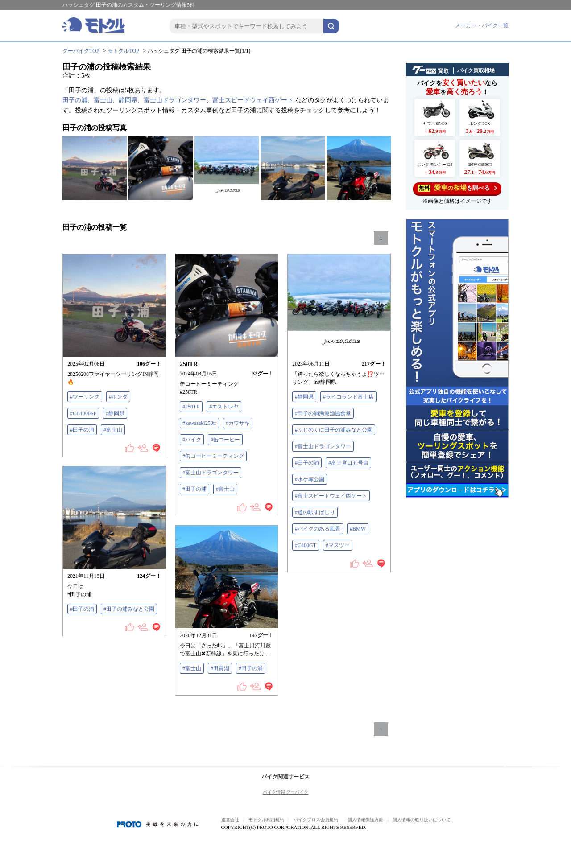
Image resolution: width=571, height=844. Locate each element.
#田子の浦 (82, 430)
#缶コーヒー (225, 439)
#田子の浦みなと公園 (128, 609)
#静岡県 (115, 413)
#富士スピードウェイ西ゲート (331, 496)
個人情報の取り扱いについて (422, 819)
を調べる (457, 188)
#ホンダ (118, 397)
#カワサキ (238, 423)
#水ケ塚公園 (309, 479)
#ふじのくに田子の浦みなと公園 (333, 430)
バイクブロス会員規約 (316, 819)
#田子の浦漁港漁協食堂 (323, 413)
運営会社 (230, 819)
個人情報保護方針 (365, 819)
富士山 (103, 100)
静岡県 (128, 100)
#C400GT (305, 545)
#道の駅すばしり (315, 512)
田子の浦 (74, 100)
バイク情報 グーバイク (286, 792)
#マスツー (338, 545)
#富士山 (112, 430)
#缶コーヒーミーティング (213, 456)
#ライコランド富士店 (348, 397)
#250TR (191, 406)
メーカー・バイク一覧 (482, 25)
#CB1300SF (83, 413)
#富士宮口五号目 (348, 463)
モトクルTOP (123, 51)
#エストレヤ (224, 406)
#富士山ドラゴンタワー (210, 472)
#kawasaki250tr (199, 423)
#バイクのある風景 (317, 529)
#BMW (358, 529)
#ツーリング (84, 397)
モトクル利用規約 (266, 819)
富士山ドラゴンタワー (175, 100)
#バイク (191, 439)
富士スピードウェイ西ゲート (253, 100)
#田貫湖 (220, 668)
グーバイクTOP (80, 51)
